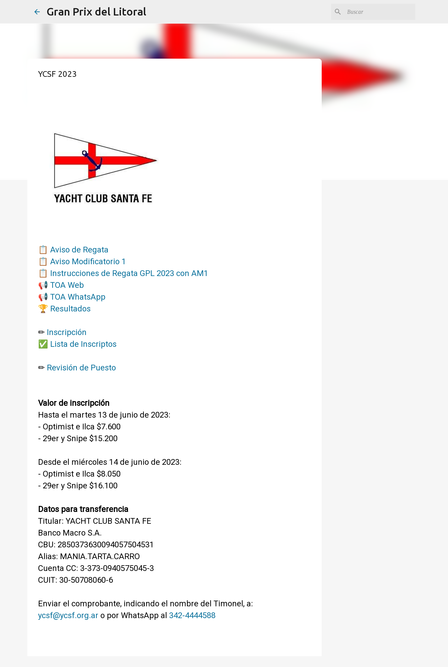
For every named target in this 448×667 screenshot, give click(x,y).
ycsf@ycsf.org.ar (68, 615)
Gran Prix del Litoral (96, 11)
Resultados (70, 308)
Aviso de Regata (79, 249)
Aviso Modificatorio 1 (88, 261)
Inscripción (67, 332)
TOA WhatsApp (77, 297)
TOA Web (67, 285)
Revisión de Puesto (81, 367)
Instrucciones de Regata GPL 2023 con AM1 (129, 273)
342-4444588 (192, 615)
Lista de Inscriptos (83, 344)
